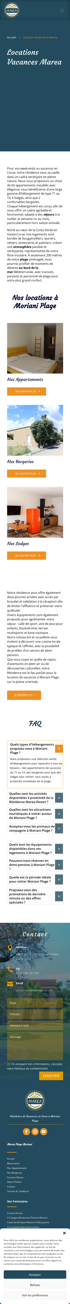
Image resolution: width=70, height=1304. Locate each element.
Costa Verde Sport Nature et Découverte (28, 1222)
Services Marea (15, 1177)
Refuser (35, 1285)
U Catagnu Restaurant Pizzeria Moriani (27, 1217)
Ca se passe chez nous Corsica (23, 1227)
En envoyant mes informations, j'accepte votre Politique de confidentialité (34, 1066)
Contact (11, 1186)
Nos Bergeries (14, 1172)
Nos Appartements (17, 1168)
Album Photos (14, 1181)
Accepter (35, 1274)
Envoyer (51, 1075)
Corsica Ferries (15, 1213)
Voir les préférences (35, 1295)
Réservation (13, 1163)
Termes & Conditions (18, 1191)
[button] (64, 1233)
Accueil (11, 1158)
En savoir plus (25, 391)
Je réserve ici (23, 695)
